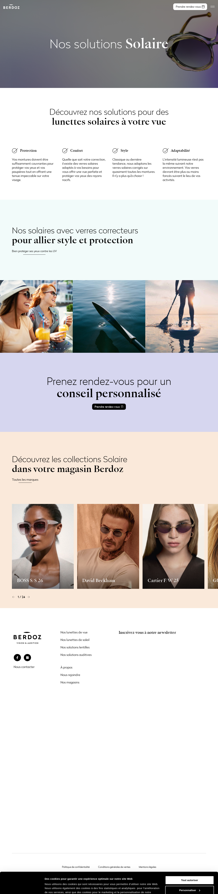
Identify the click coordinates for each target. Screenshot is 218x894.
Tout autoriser (189, 861)
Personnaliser (189, 871)
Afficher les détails (56, 887)
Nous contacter (24, 667)
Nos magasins (69, 682)
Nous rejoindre (70, 675)
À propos (66, 667)
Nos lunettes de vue (74, 632)
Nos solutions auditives (76, 655)
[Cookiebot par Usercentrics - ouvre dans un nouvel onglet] (22, 887)
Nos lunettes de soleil (74, 640)
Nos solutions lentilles (75, 647)
